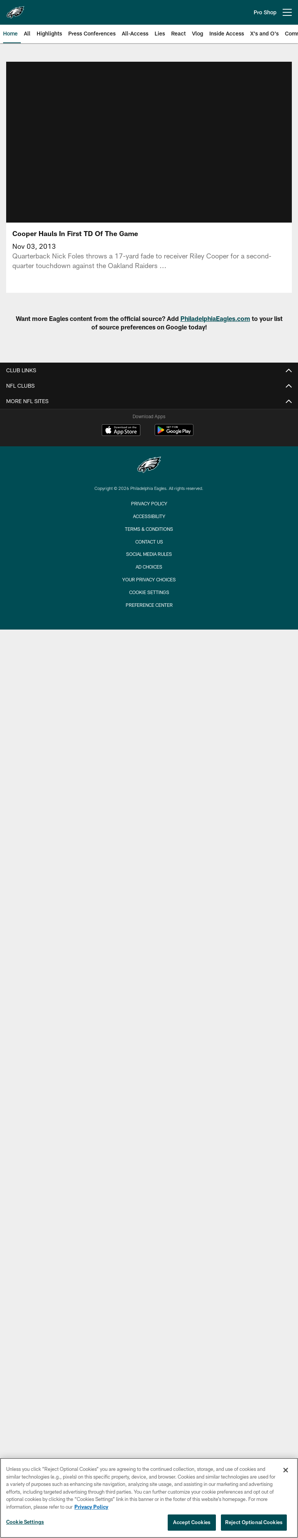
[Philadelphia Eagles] (149, 465)
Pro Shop (265, 12)
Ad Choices (149, 566)
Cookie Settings (149, 592)
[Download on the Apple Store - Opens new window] (121, 430)
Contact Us (149, 541)
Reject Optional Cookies (254, 1522)
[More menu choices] (287, 12)
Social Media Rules (149, 554)
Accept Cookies (191, 1522)
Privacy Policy (149, 503)
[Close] (285, 1470)
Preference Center (149, 605)
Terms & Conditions (149, 529)
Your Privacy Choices (149, 579)
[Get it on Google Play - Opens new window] (174, 433)
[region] (149, 1498)
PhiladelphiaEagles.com (215, 318)
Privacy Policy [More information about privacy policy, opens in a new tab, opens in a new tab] (91, 1507)
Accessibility (149, 516)
